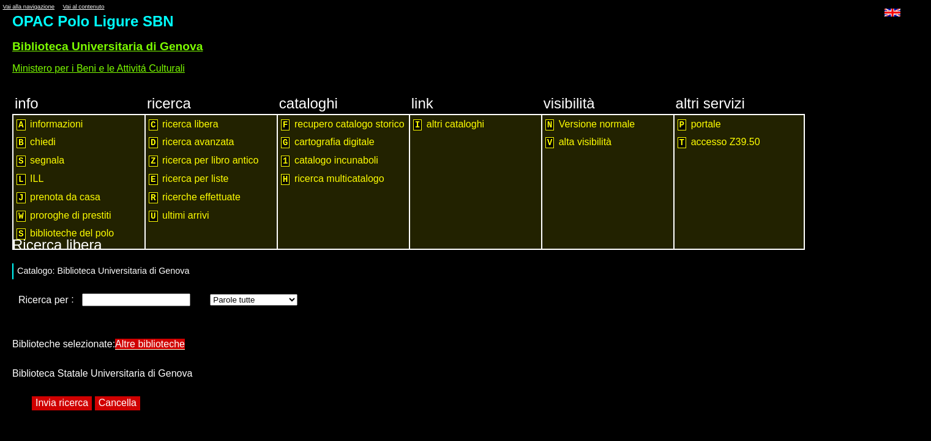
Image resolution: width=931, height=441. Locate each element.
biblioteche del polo (65, 233)
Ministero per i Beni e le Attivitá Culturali (98, 68)
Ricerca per (44, 300)
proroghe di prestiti (64, 216)
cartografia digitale (328, 142)
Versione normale (590, 124)
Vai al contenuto (83, 6)
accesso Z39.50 (719, 142)
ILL (30, 179)
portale (699, 124)
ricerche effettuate (195, 197)
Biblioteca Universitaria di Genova (107, 46)
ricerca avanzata (191, 142)
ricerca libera (184, 124)
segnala (40, 161)
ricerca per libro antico (204, 161)
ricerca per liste (189, 179)
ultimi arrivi (179, 216)
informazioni (50, 124)
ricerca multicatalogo (332, 179)
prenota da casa (58, 197)
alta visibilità (578, 142)
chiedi (36, 142)
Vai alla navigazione (28, 6)
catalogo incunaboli (329, 161)
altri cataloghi (448, 124)
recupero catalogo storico (343, 124)
